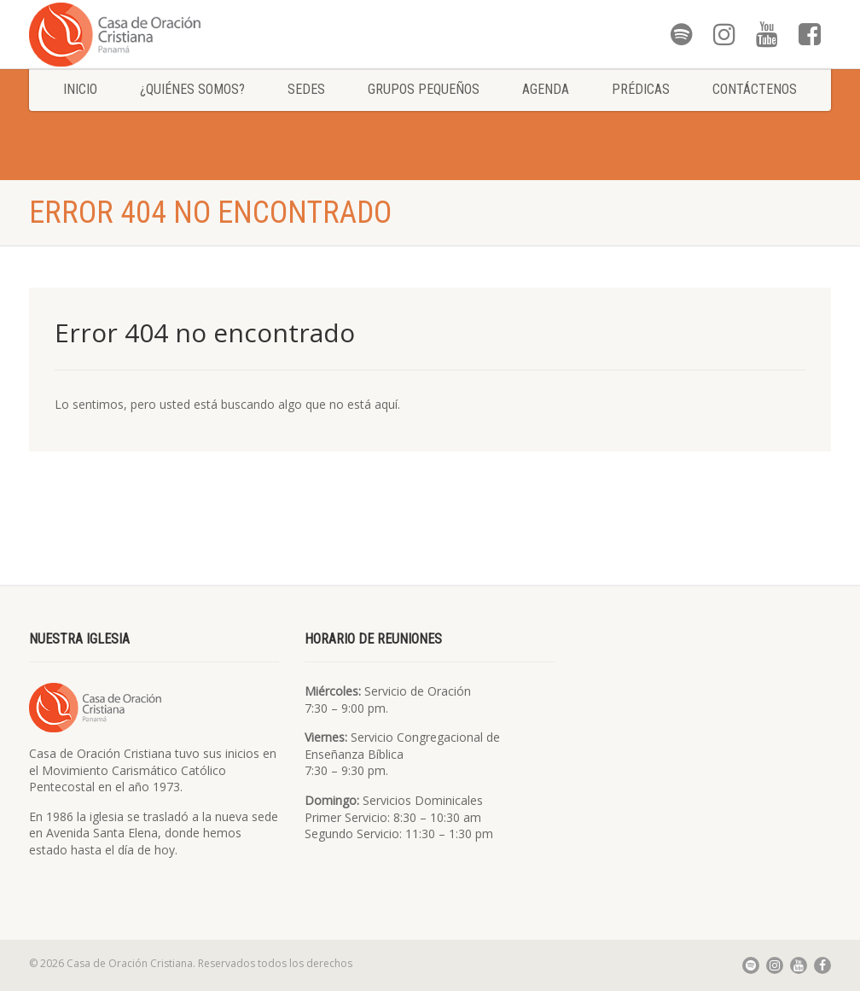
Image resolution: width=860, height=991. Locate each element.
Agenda (545, 89)
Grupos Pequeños (423, 89)
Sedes (306, 89)
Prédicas (641, 89)
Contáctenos (754, 89)
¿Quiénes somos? (192, 89)
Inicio (80, 89)
